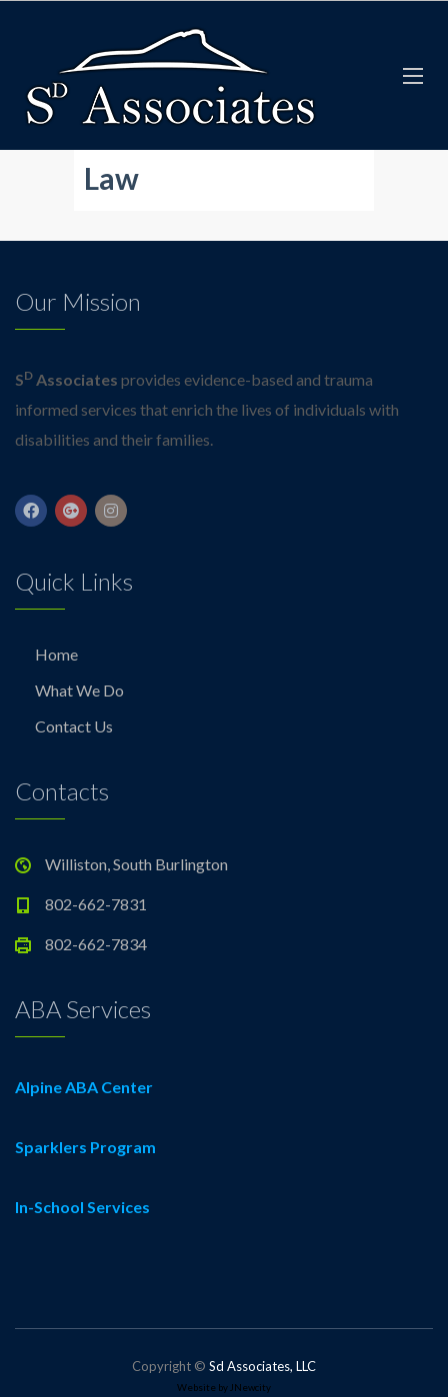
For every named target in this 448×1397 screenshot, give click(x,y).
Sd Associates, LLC (262, 1366)
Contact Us (74, 725)
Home (56, 654)
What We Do (79, 690)
